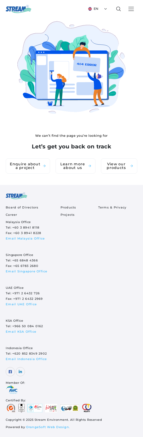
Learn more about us (76, 166)
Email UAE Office (21, 304)
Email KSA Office (21, 331)
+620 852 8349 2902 (29, 353)
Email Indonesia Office (26, 359)
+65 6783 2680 (25, 266)
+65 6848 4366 (25, 260)
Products (68, 207)
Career (11, 214)
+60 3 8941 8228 (27, 233)
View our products (120, 166)
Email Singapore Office (27, 271)
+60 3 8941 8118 (26, 227)
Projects (68, 214)
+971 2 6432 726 (26, 293)
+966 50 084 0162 (27, 326)
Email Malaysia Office (25, 238)
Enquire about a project (28, 166)
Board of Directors (22, 207)
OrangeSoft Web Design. (48, 427)
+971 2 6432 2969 (28, 298)
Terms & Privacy (112, 207)
